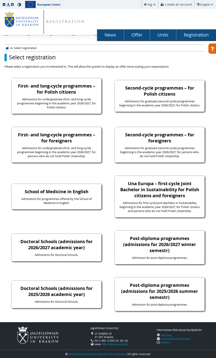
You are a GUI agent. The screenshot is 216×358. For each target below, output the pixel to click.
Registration (196, 35)
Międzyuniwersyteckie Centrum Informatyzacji (97, 354)
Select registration (32, 57)
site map (166, 335)
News (110, 35)
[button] (4, 4)
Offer (136, 35)
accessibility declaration (176, 339)
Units (162, 35)
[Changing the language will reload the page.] (206, 4)
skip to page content (1, 1)
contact (165, 342)
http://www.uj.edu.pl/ (115, 344)
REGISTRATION (65, 22)
